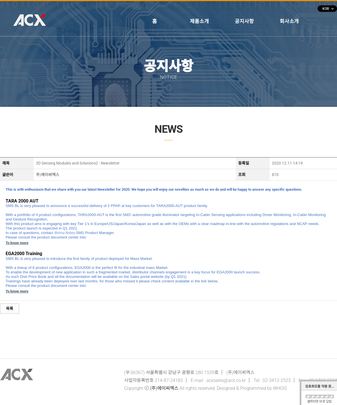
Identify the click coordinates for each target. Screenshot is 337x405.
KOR (328, 8)
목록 (9, 308)
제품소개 (199, 21)
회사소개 (289, 21)
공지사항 (244, 21)
